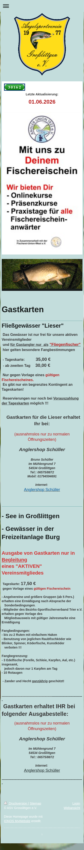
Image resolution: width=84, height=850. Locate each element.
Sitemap (35, 803)
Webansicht (72, 808)
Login (76, 803)
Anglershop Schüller (42, 770)
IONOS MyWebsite (17, 821)
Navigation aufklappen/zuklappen (42, 6)
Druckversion (16, 803)
